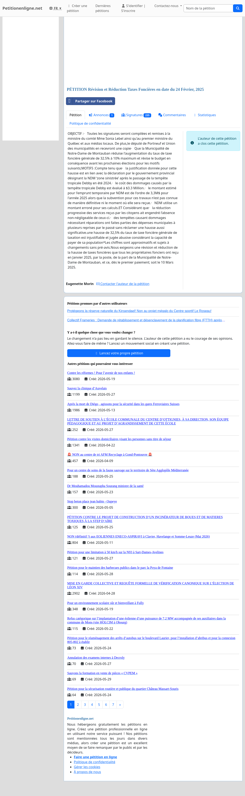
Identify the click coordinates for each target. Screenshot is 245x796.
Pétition (75, 115)
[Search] (208, 8)
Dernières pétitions (103, 8)
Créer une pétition (77, 8)
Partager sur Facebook (89, 101)
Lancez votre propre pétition (118, 353)
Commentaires (172, 115)
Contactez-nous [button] (166, 6)
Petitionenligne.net (22, 8)
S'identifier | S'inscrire (133, 8)
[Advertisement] (153, 52)
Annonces (101, 115)
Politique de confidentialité (90, 123)
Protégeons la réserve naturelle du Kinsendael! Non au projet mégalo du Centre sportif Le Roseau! (139, 311)
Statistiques (204, 115)
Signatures (136, 115)
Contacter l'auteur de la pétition (123, 283)
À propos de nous (87, 772)
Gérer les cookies (87, 767)
